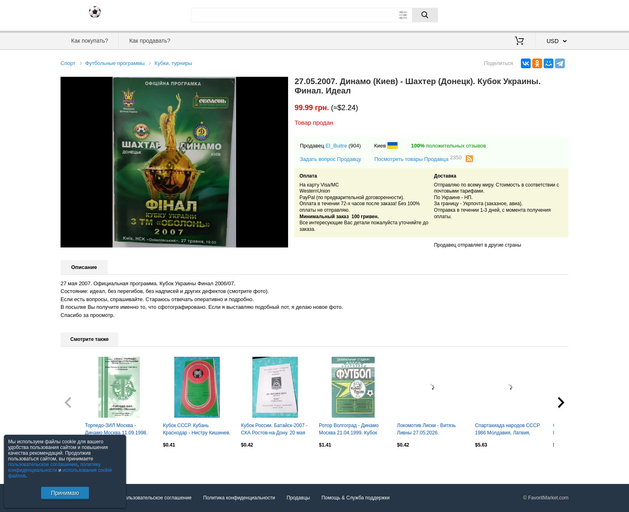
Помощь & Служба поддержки (355, 498)
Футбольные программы (115, 63)
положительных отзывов (448, 146)
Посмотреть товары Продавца (418, 158)
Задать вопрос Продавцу (330, 159)
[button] (280, 84)
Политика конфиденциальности (239, 498)
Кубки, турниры (173, 63)
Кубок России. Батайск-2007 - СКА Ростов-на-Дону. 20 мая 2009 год (274, 430)
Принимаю (65, 493)
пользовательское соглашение (43, 464)
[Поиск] (425, 15)
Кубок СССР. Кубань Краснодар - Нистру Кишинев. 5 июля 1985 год (196, 430)
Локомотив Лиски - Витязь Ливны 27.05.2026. (426, 429)
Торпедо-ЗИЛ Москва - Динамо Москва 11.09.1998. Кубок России (116, 430)
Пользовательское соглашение (156, 498)
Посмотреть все (78, 462)
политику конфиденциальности (54, 467)
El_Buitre (336, 146)
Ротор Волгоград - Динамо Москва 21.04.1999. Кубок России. (349, 430)
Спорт (68, 63)
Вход (520, 14)
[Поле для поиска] (314, 15)
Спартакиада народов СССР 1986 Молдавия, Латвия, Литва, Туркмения (507, 430)
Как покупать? (89, 40)
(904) (355, 146)
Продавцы (298, 498)
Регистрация (551, 14)
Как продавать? (149, 40)
